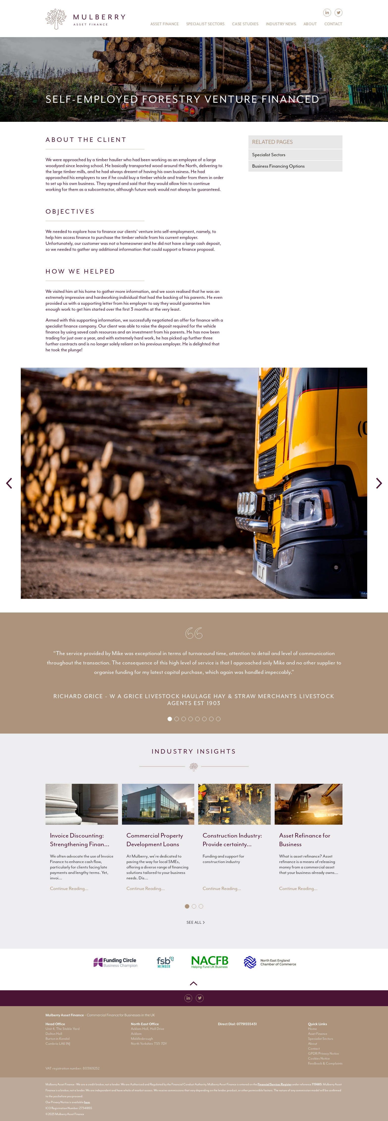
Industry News (281, 24)
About (312, 1044)
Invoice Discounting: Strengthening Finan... (79, 839)
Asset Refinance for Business (304, 839)
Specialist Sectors (268, 155)
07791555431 (247, 1024)
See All (196, 922)
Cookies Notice (319, 1058)
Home (312, 1029)
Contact (314, 1048)
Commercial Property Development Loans (154, 839)
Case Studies (245, 24)
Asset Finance (317, 1034)
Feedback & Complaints (325, 1063)
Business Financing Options (278, 166)
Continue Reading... (69, 889)
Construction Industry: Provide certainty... (232, 839)
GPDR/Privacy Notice (323, 1053)
